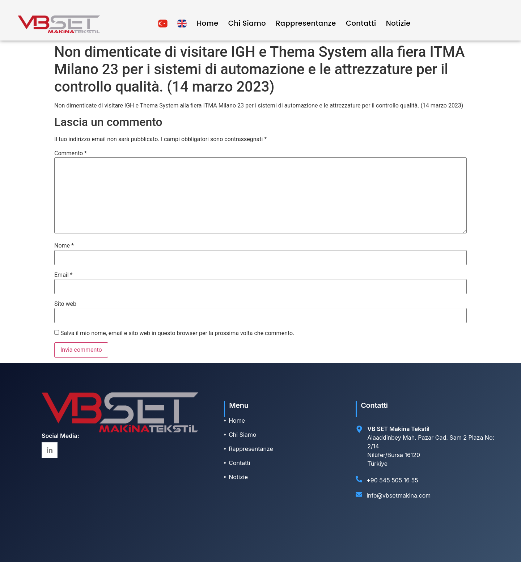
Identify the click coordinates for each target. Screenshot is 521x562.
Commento (70, 153)
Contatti (360, 23)
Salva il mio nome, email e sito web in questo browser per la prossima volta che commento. (177, 333)
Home (206, 23)
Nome (64, 246)
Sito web (65, 304)
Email (63, 275)
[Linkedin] (50, 450)
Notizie (398, 23)
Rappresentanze (305, 23)
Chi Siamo (245, 23)
